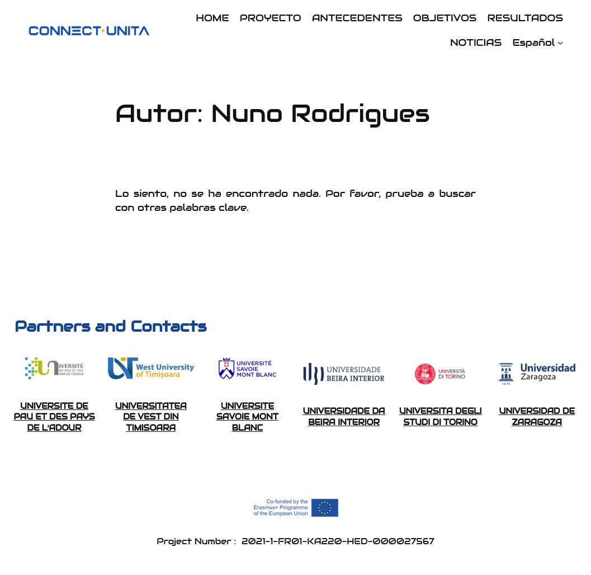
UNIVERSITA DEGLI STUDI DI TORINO (440, 416)
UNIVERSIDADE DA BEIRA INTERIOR (344, 416)
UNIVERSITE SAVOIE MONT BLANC (247, 417)
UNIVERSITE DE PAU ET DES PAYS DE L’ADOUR (53, 417)
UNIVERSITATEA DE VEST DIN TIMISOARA (151, 417)
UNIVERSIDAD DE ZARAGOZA (537, 416)
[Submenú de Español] (560, 42)
